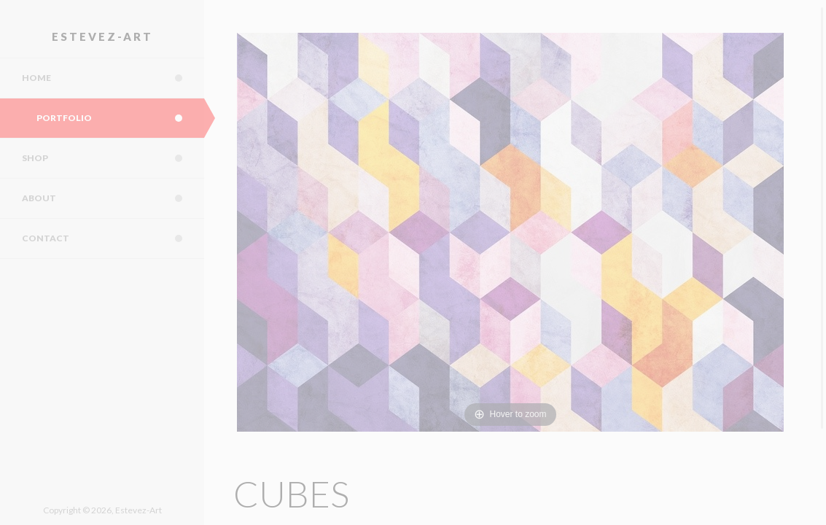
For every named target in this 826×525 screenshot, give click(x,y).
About (113, 198)
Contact (113, 238)
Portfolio (120, 118)
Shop (113, 158)
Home (113, 78)
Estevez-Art (102, 36)
